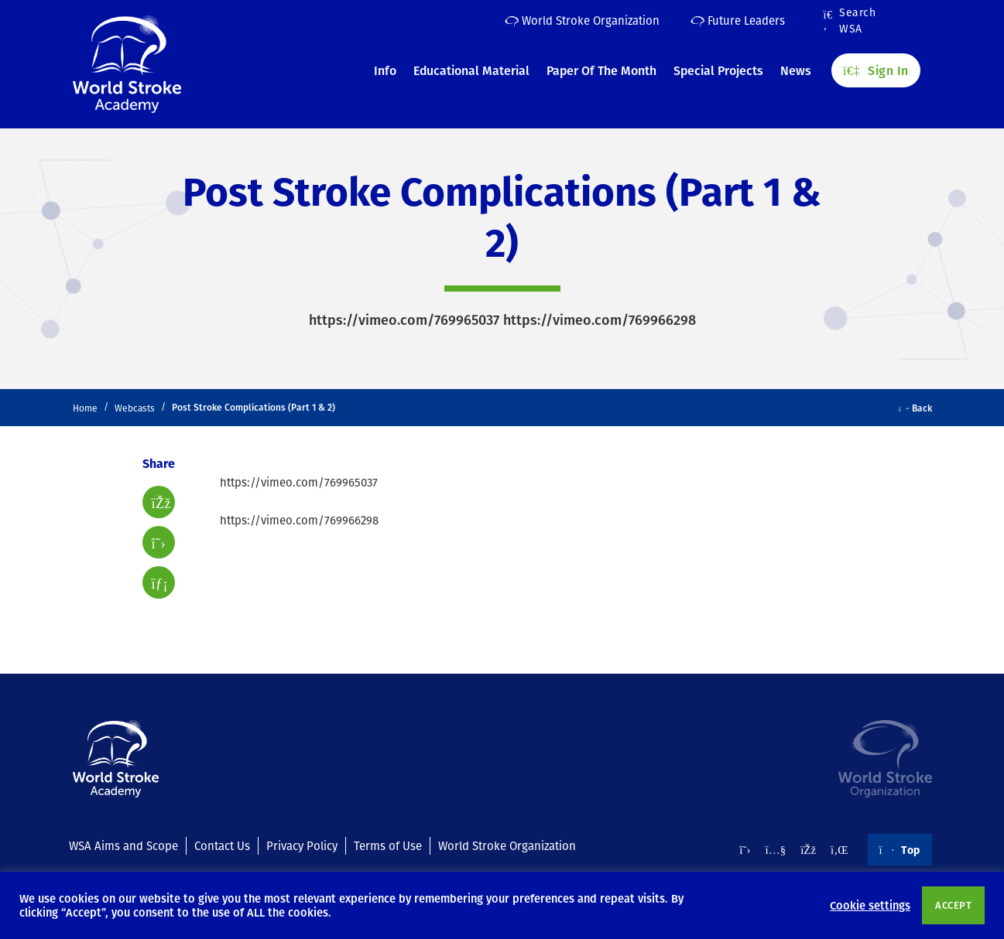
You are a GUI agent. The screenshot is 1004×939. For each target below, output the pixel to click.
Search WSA (850, 21)
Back (915, 408)
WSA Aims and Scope (123, 845)
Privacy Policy (302, 845)
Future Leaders (737, 20)
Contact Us (222, 845)
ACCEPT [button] (953, 905)
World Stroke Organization (582, 20)
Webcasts (135, 408)
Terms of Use (388, 845)
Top (899, 849)
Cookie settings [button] (870, 905)
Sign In (875, 70)
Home (85, 408)
